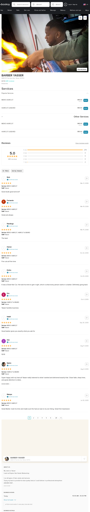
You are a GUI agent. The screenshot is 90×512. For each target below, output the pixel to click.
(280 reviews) (10, 81)
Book (85, 100)
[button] (21, 4)
